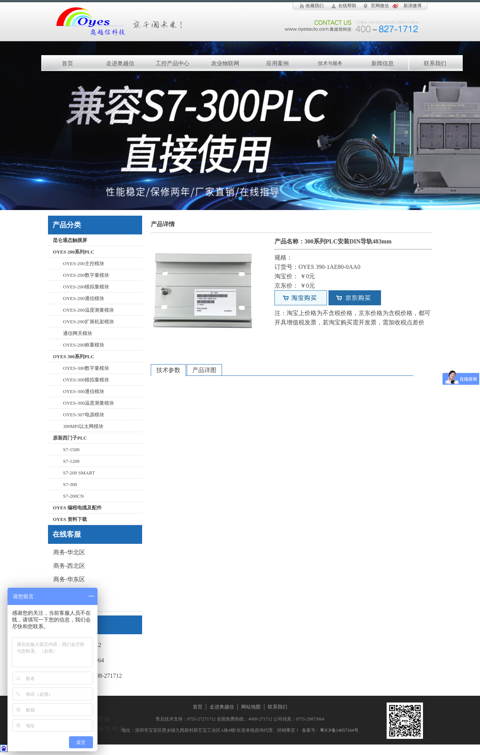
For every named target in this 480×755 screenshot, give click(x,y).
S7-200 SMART (79, 473)
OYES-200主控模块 (83, 263)
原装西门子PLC (70, 438)
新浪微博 (413, 5)
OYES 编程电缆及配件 (77, 507)
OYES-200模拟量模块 (86, 287)
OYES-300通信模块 (83, 391)
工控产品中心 (172, 63)
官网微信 (380, 5)
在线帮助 (347, 5)
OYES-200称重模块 (83, 345)
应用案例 (277, 63)
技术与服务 (330, 63)
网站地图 (251, 707)
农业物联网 (225, 63)
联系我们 (435, 63)
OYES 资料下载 (70, 519)
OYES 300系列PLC (73, 356)
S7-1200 (71, 461)
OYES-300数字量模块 (86, 368)
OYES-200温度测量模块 (88, 310)
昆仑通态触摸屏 (70, 240)
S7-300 (70, 484)
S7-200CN (73, 496)
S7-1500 (71, 449)
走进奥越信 (120, 63)
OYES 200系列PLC (73, 252)
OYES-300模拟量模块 (86, 380)
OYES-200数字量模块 (86, 275)
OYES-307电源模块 (83, 414)
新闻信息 (382, 63)
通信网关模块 (77, 333)
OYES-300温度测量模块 (88, 403)
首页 (67, 63)
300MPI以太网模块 (83, 426)
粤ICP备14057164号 (338, 730)
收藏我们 (315, 5)
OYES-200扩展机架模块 (88, 321)
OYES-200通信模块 (83, 298)
